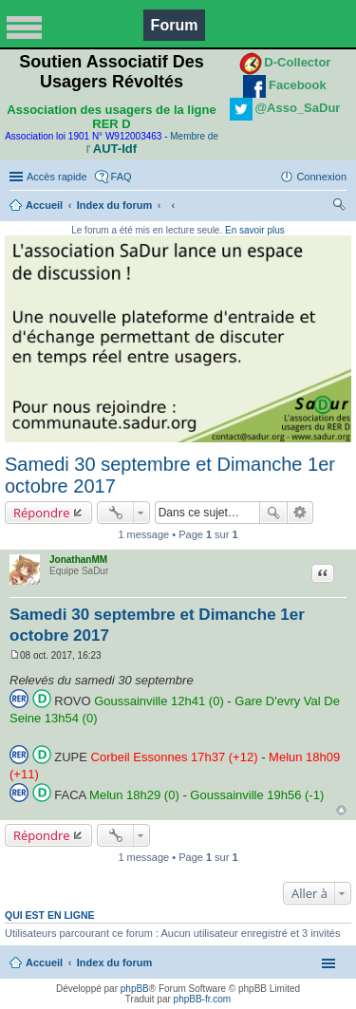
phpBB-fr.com (203, 999)
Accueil (44, 205)
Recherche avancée (300, 512)
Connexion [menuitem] (321, 176)
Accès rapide (57, 176)
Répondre (41, 512)
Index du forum (114, 205)
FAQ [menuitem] (121, 176)
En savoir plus (255, 230)
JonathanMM (78, 559)
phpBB (135, 988)
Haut (341, 810)
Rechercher (273, 512)
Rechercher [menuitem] (339, 207)
